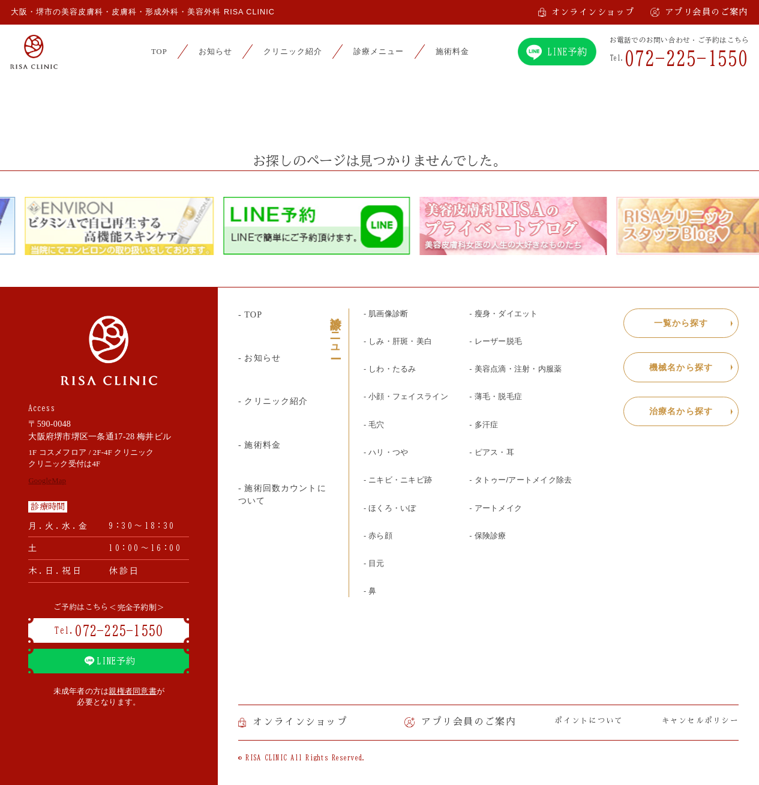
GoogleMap (47, 481)
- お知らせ (259, 357)
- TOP (250, 314)
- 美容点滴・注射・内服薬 (515, 369)
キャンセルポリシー (700, 720)
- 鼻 (370, 591)
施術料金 (452, 51)
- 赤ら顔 (378, 536)
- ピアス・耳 (491, 452)
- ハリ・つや (386, 452)
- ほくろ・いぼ (390, 508)
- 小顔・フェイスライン (406, 396)
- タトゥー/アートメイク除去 (520, 480)
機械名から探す (681, 367)
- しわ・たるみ (390, 369)
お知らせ (215, 51)
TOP (159, 51)
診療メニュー (378, 51)
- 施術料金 (259, 445)
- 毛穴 (374, 425)
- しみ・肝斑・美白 (398, 341)
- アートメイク (495, 508)
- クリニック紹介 (273, 401)
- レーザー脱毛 (495, 341)
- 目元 (374, 563)
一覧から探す (681, 323)
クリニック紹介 (292, 51)
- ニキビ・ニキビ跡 (398, 480)
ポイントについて (588, 720)
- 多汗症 (483, 425)
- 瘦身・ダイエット (503, 314)
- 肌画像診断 (386, 314)
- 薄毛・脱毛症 (495, 396)
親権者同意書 (133, 691)
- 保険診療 (487, 536)
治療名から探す (681, 411)
